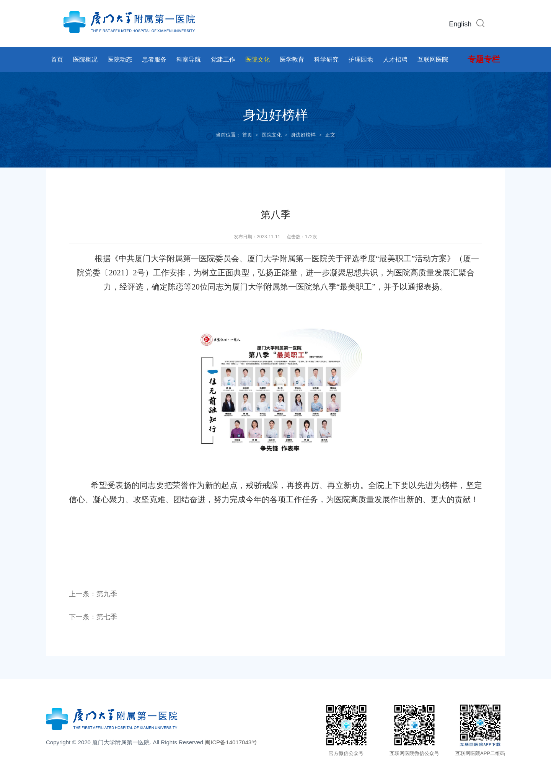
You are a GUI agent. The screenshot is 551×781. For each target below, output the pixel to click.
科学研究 (326, 59)
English (460, 24)
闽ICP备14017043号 (231, 742)
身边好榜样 (303, 135)
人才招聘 (395, 59)
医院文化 (257, 59)
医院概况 (85, 59)
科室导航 (188, 59)
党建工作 (223, 59)
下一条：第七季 (93, 617)
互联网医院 (432, 59)
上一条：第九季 (93, 594)
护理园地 (361, 59)
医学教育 (292, 59)
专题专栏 (484, 59)
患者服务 (154, 59)
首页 (57, 59)
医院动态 (120, 59)
